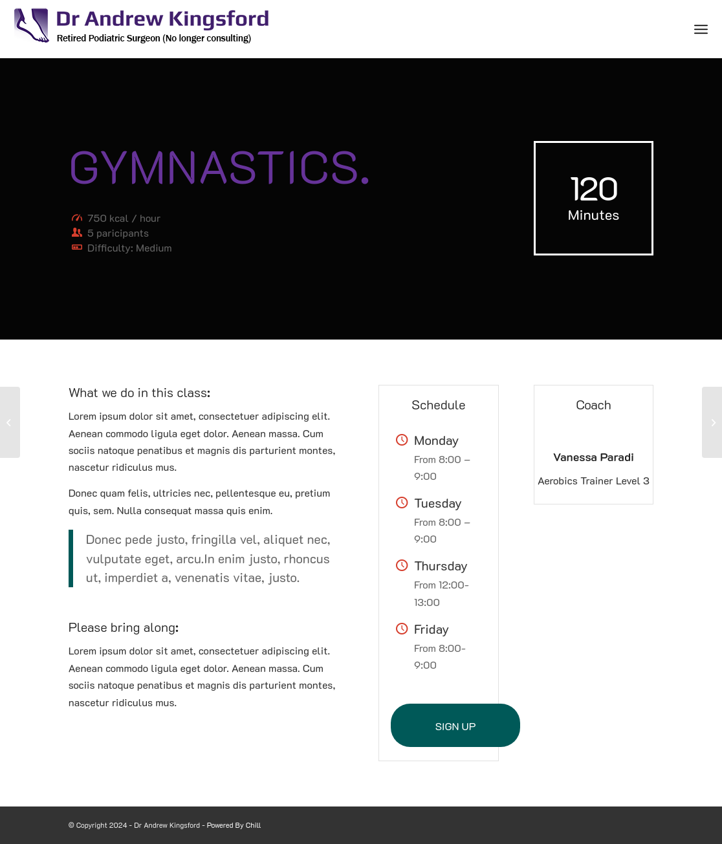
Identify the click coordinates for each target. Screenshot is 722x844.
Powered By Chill (234, 825)
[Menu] (701, 29)
